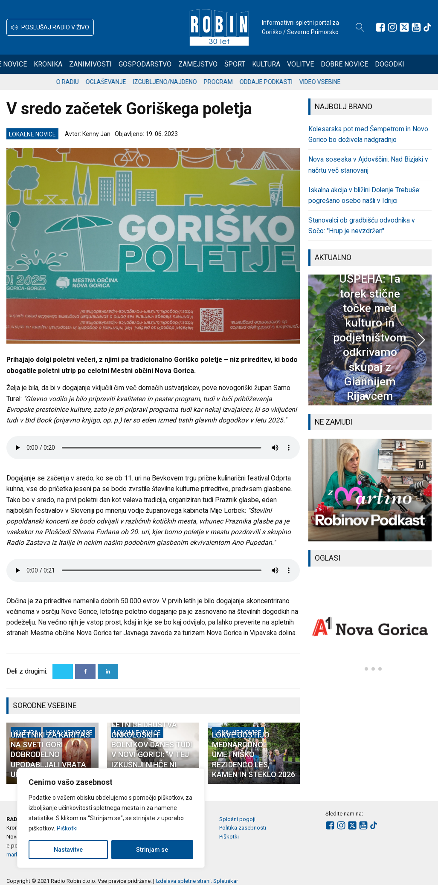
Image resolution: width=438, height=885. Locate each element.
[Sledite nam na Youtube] (416, 27)
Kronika (79, 64)
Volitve (331, 64)
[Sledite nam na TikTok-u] (427, 27)
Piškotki (67, 828)
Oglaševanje (126, 81)
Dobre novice (375, 64)
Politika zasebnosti (242, 827)
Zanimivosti (121, 64)
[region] (111, 818)
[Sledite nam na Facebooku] (380, 27)
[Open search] (360, 27)
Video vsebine (340, 81)
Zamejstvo (229, 64)
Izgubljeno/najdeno (186, 81)
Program (238, 81)
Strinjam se (152, 849)
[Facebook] (85, 671)
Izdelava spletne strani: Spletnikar (197, 881)
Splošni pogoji (237, 819)
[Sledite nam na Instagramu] (392, 27)
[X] (62, 671)
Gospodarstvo (176, 64)
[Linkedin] (108, 671)
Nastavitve (68, 849)
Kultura (297, 64)
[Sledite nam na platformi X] (404, 27)
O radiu (88, 81)
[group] (370, 490)
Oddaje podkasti (286, 81)
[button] (50, 27)
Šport (265, 64)
